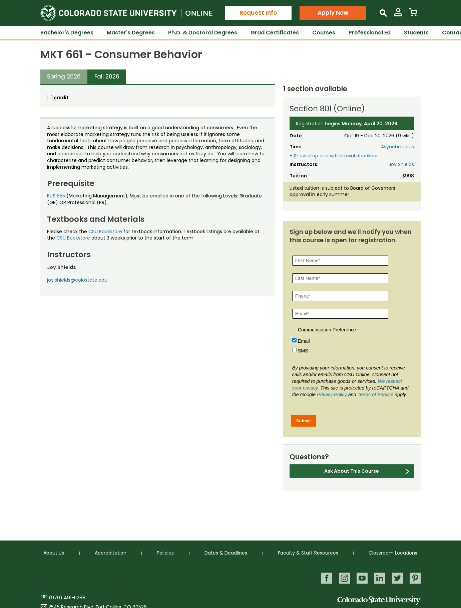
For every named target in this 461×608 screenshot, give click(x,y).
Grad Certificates (275, 32)
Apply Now (333, 13)
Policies (165, 552)
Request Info (258, 13)
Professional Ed (370, 32)
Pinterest (415, 577)
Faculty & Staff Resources (308, 552)
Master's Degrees (131, 32)
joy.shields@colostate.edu (77, 280)
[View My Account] (398, 15)
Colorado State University (379, 600)
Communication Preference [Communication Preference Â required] (327, 329)
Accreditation (110, 552)
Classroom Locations (393, 552)
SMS (303, 350)
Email (304, 341)
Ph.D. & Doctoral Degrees (202, 32)
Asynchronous (397, 146)
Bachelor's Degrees (66, 32)
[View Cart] (413, 15)
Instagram (343, 577)
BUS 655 (56, 195)
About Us (53, 552)
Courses (323, 32)
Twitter (397, 577)
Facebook (325, 577)
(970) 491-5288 (67, 597)
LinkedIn (379, 577)
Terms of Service (375, 394)
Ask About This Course (351, 471)
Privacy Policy (332, 394)
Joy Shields (401, 164)
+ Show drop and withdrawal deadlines (334, 156)
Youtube (361, 577)
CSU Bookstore (105, 231)
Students (416, 32)
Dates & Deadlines (225, 552)
